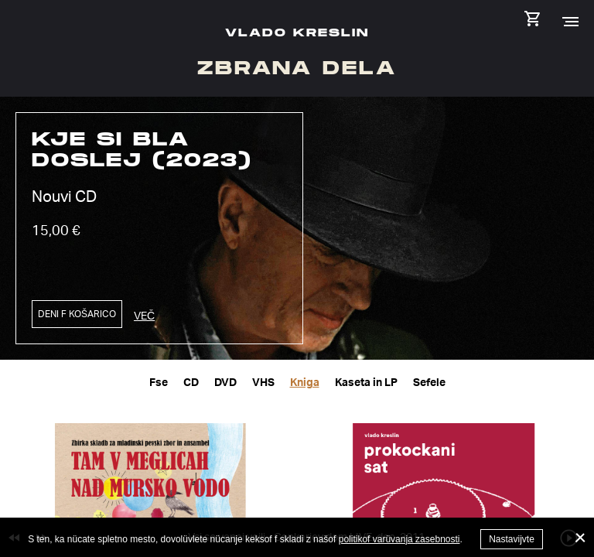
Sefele (429, 381)
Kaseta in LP (366, 381)
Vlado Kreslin (297, 32)
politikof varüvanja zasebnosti (399, 539)
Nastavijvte (511, 539)
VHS (263, 381)
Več (144, 315)
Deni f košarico (77, 314)
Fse (158, 381)
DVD (225, 381)
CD (191, 381)
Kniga (304, 381)
